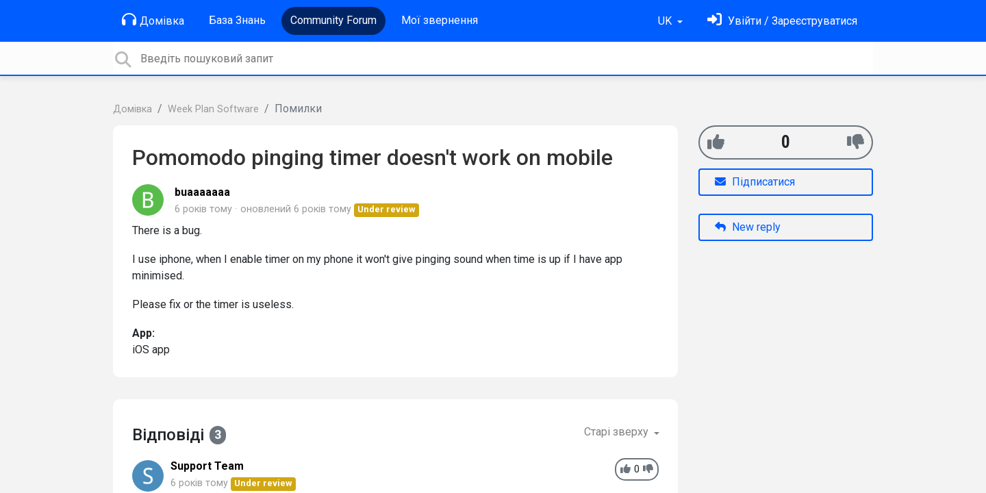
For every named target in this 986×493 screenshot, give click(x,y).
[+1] (715, 142)
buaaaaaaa (202, 192)
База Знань (237, 20)
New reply (748, 226)
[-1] (855, 142)
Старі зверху (617, 431)
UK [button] (666, 20)
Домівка (153, 19)
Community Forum (333, 20)
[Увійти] (782, 21)
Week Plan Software (213, 109)
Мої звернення (439, 20)
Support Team (207, 465)
